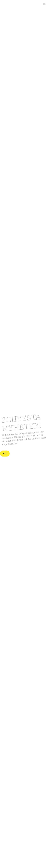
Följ (4, 453)
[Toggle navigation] (44, 4)
